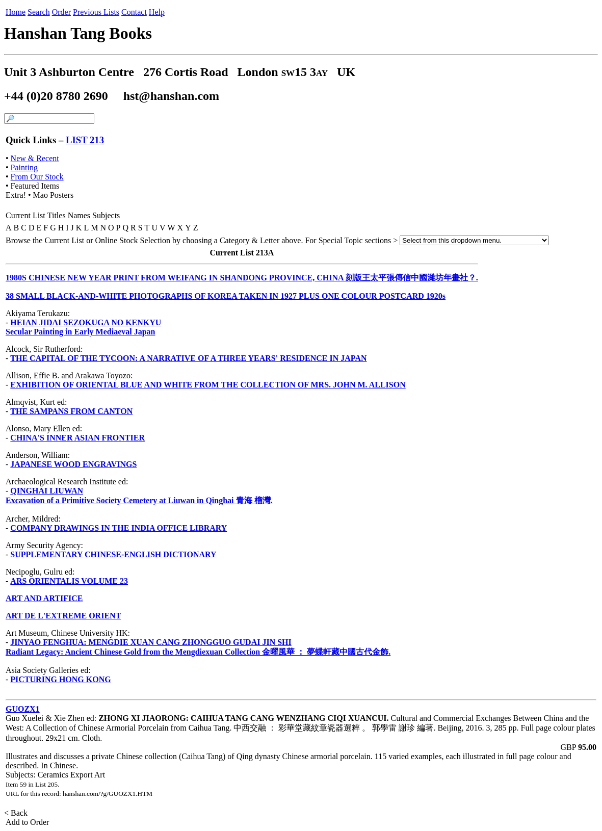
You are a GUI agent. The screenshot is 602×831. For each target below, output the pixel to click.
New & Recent (35, 158)
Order (61, 12)
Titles (56, 215)
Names (79, 215)
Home (15, 12)
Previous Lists (96, 12)
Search (39, 12)
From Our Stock (37, 176)
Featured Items (35, 185)
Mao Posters (53, 195)
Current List (25, 215)
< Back (17, 813)
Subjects (106, 215)
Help (157, 12)
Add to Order (27, 822)
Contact (134, 12)
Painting (24, 167)
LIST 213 (85, 140)
